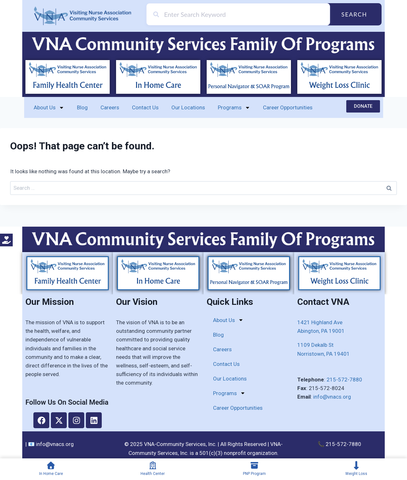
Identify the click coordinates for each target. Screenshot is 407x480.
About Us (49, 107)
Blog (82, 107)
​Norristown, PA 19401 (323, 354)
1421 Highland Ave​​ (319, 322)
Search (354, 14)
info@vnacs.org (332, 397)
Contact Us (145, 107)
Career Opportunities (288, 107)
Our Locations (188, 107)
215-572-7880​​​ (344, 379)
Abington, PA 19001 (321, 331)
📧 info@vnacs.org (51, 444)
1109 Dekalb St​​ (315, 345)
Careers (109, 107)
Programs (234, 107)
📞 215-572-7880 (339, 444)
